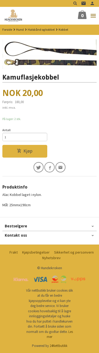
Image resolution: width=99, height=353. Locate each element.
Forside (7, 29)
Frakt (14, 252)
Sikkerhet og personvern (74, 252)
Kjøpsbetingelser (36, 252)
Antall (6, 130)
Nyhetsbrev (51, 257)
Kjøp (24, 151)
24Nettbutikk (58, 345)
